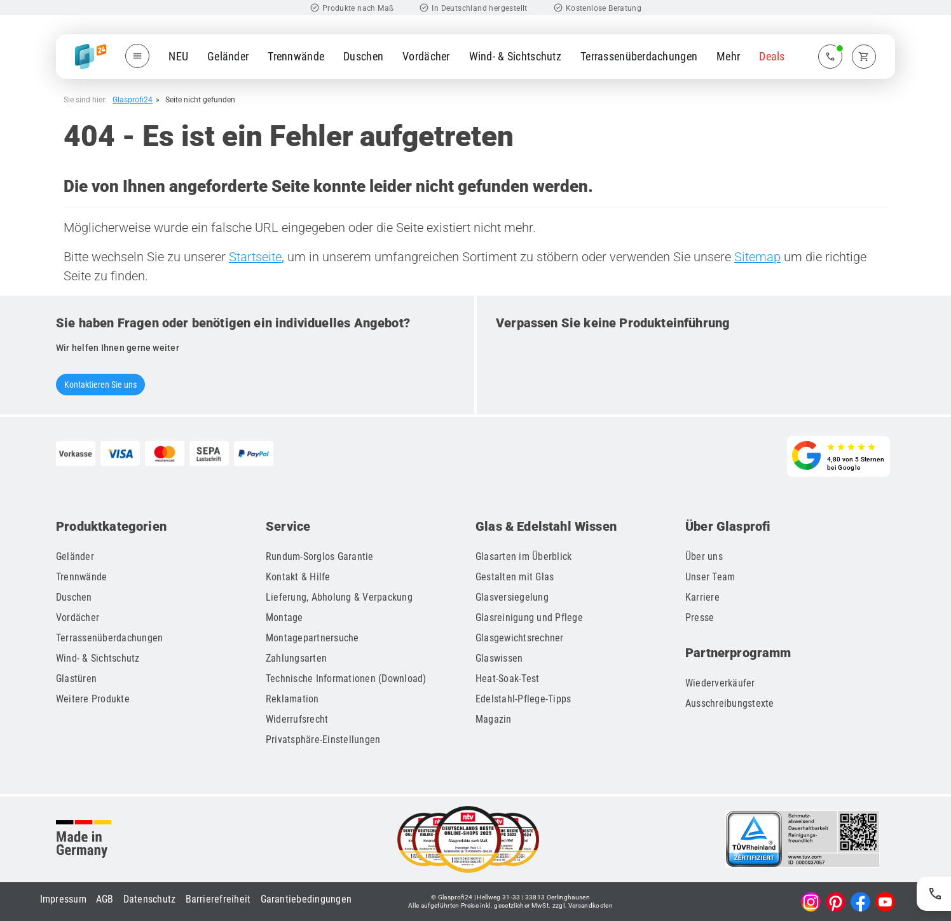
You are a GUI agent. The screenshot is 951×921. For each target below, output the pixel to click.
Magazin (494, 719)
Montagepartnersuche (312, 638)
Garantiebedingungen (306, 899)
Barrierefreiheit (218, 899)
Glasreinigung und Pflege (529, 617)
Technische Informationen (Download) (346, 678)
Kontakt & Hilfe (298, 577)
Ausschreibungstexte (729, 703)
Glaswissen (499, 658)
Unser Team (710, 577)
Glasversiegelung (512, 597)
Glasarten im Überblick (524, 556)
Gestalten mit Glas (515, 577)
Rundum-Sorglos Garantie (320, 556)
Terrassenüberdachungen (638, 56)
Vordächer (426, 56)
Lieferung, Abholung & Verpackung (339, 597)
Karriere (702, 597)
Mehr (728, 56)
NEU (178, 56)
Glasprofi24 (133, 99)
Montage (284, 617)
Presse (700, 617)
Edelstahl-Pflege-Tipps (523, 699)
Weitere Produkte (93, 699)
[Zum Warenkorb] (864, 56)
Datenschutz (149, 899)
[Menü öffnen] (137, 56)
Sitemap (757, 256)
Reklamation (292, 699)
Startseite (255, 256)
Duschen (363, 56)
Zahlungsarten (296, 658)
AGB (105, 899)
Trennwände (296, 56)
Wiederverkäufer (720, 683)
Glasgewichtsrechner (520, 638)
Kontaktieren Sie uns (100, 384)
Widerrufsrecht (297, 719)
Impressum (63, 899)
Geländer (228, 56)
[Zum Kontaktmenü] (830, 56)
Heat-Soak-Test (508, 678)
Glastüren (76, 678)
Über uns (704, 556)
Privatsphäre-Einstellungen (323, 739)
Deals (771, 56)
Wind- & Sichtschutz (515, 56)
